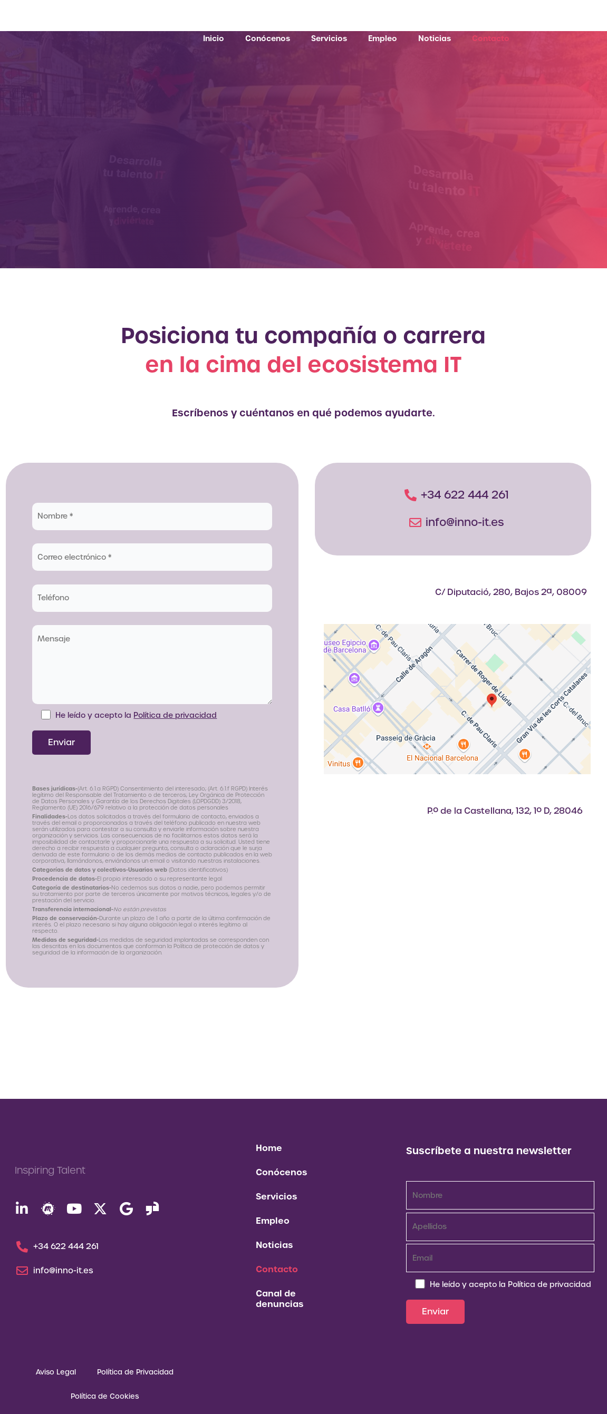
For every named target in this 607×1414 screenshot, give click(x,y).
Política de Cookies (105, 1396)
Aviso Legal (56, 1372)
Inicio (213, 38)
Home (269, 1148)
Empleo (382, 38)
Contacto (490, 38)
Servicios (329, 38)
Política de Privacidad (135, 1372)
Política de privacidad (176, 715)
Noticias (434, 38)
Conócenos (267, 38)
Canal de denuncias (279, 1299)
